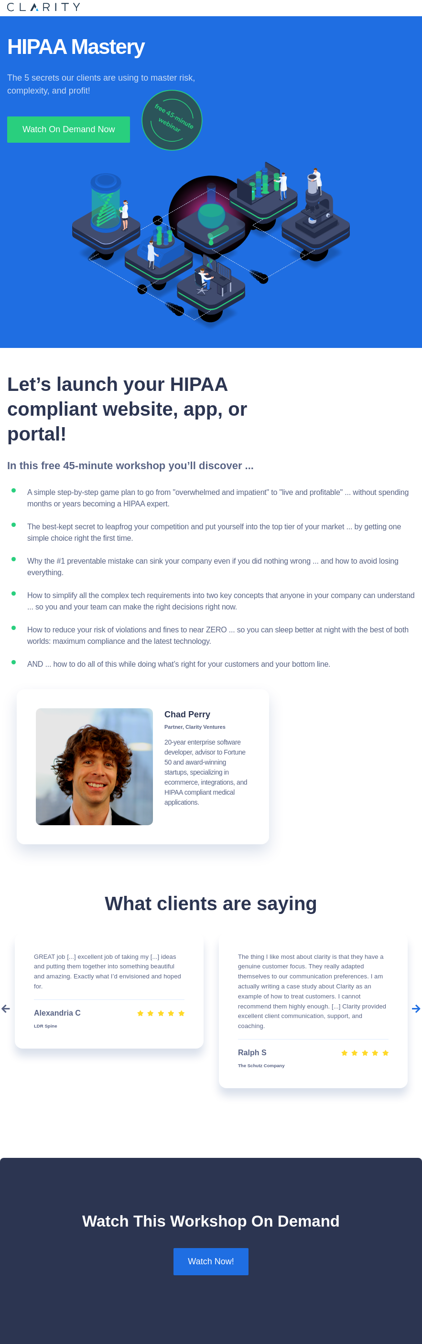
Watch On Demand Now (68, 129)
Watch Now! (211, 1261)
